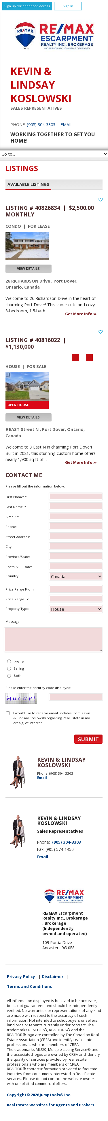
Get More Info (79, 313)
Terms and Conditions (29, 986)
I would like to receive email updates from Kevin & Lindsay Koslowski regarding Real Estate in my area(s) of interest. (51, 718)
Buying (19, 661)
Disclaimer (52, 976)
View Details (28, 268)
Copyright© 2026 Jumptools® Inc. (39, 1094)
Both (17, 675)
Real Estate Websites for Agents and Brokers (50, 1104)
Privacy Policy (21, 976)
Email (66, 124)
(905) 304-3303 (41, 124)
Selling (19, 668)
